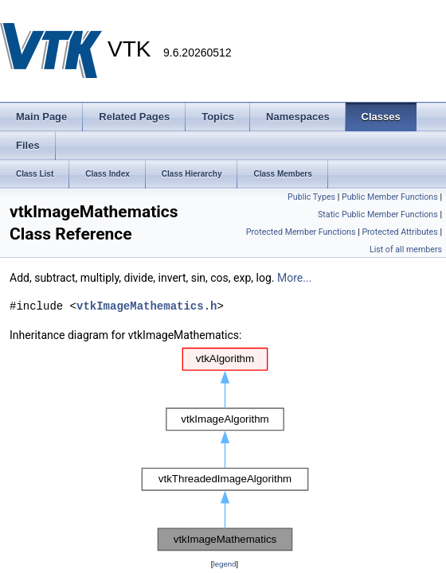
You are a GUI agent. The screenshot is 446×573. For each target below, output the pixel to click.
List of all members (406, 249)
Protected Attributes (399, 232)
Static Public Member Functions (378, 214)
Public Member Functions (390, 197)
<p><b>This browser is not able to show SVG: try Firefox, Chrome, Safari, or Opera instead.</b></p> (225, 449)
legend (224, 563)
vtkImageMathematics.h (146, 306)
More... (294, 277)
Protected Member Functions (301, 232)
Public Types (311, 197)
